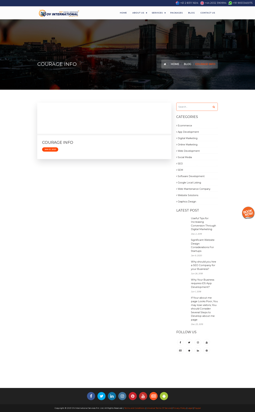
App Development (187, 131)
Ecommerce (184, 125)
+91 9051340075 (243, 2)
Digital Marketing (186, 138)
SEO (179, 163)
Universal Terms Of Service (159, 408)
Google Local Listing (188, 182)
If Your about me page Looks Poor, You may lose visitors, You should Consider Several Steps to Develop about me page (204, 308)
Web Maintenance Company (193, 188)
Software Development (190, 176)
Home (123, 13)
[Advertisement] (127, 377)
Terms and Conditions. (134, 408)
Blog (191, 13)
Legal (190, 408)
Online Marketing (186, 144)
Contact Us (207, 13)
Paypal (197, 408)
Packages (176, 13)
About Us (138, 13)
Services (157, 13)
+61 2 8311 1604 (189, 2)
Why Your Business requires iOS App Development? (202, 283)
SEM (179, 169)
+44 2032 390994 (215, 2)
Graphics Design (186, 201)
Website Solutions (187, 195)
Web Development (188, 150)
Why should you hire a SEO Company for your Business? (203, 265)
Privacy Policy (179, 408)
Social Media (184, 157)
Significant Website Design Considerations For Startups (203, 245)
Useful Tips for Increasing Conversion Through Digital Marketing (203, 224)
